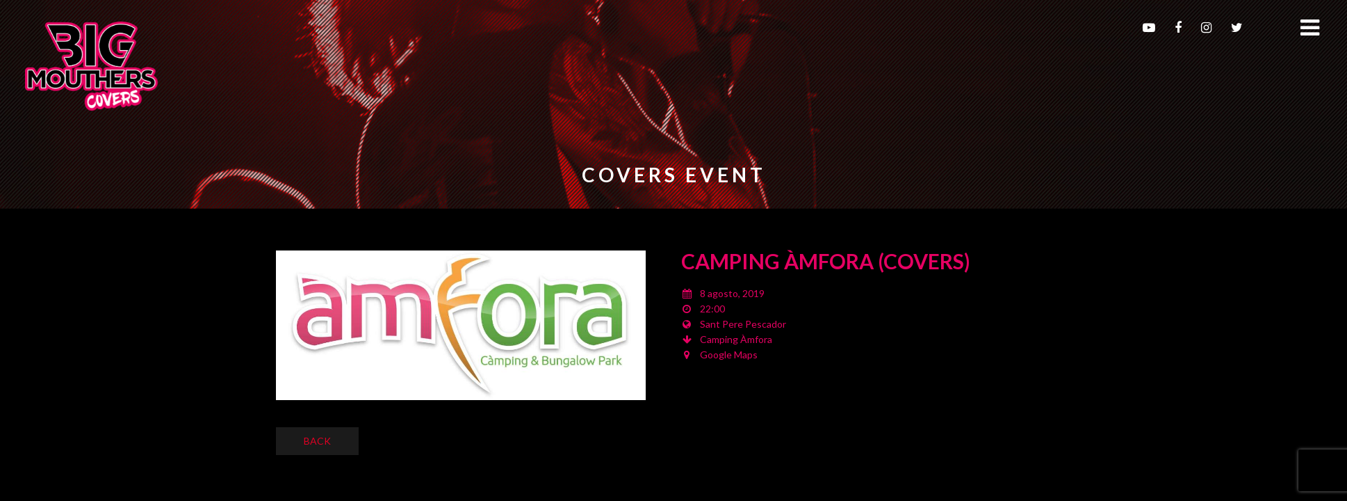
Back (317, 441)
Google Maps (729, 354)
